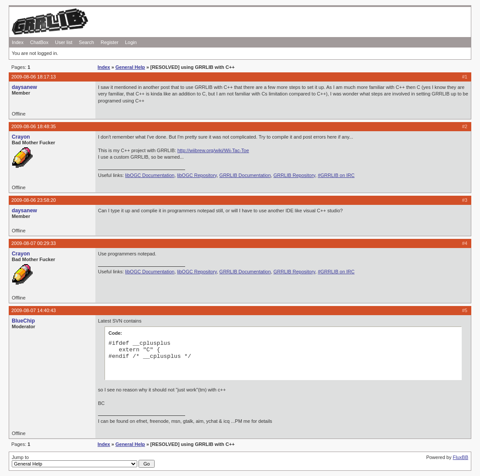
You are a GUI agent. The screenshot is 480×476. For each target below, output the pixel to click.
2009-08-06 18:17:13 (33, 76)
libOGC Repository (197, 175)
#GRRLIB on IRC (336, 175)
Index (18, 42)
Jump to (83, 461)
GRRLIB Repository (294, 175)
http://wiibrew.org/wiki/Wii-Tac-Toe (213, 150)
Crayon (21, 137)
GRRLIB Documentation (245, 175)
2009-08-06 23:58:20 (33, 200)
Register (109, 42)
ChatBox (39, 42)
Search (86, 42)
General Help (130, 67)
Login (131, 42)
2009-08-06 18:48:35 (33, 126)
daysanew (24, 87)
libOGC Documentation (149, 175)
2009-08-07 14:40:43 (33, 310)
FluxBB (460, 457)
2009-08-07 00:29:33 (33, 243)
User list (63, 42)
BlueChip (23, 321)
